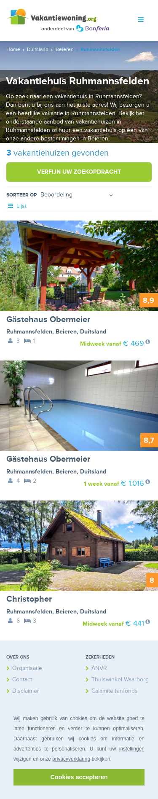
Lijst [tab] (16, 206)
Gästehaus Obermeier (48, 320)
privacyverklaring (71, 759)
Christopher (29, 599)
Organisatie (27, 668)
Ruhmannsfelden (29, 331)
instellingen (132, 749)
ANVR (99, 668)
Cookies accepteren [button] (79, 777)
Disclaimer (25, 690)
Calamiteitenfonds (114, 690)
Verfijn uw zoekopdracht (79, 171)
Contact (22, 679)
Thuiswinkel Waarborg (120, 679)
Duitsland (93, 331)
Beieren (66, 331)
